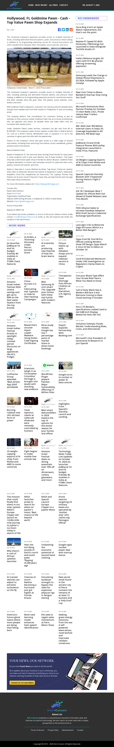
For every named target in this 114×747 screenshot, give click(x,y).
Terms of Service (37, 730)
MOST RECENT (41, 5)
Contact (80, 730)
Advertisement (68, 730)
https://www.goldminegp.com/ (47, 184)
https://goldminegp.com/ (24, 201)
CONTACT (63, 5)
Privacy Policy (53, 730)
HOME (31, 5)
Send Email (16, 193)
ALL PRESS (53, 5)
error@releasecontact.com (24, 217)
